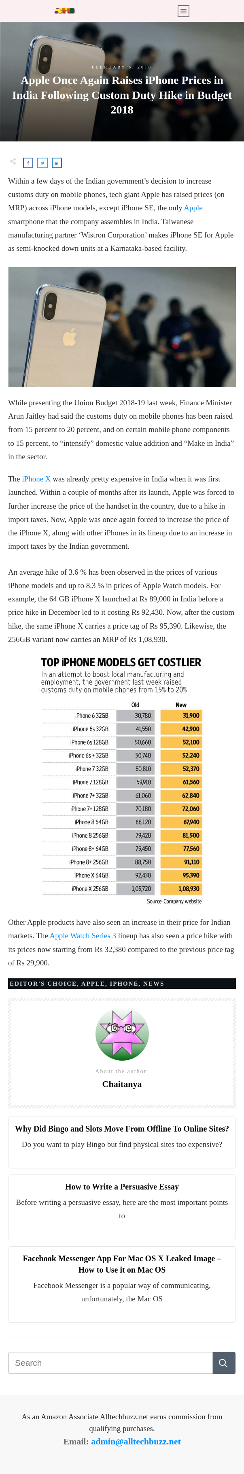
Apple (193, 207)
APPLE (93, 983)
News (153, 983)
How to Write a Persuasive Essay (122, 1186)
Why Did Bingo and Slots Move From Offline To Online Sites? (122, 1128)
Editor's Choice (43, 983)
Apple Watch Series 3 (83, 935)
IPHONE (124, 983)
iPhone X (36, 479)
